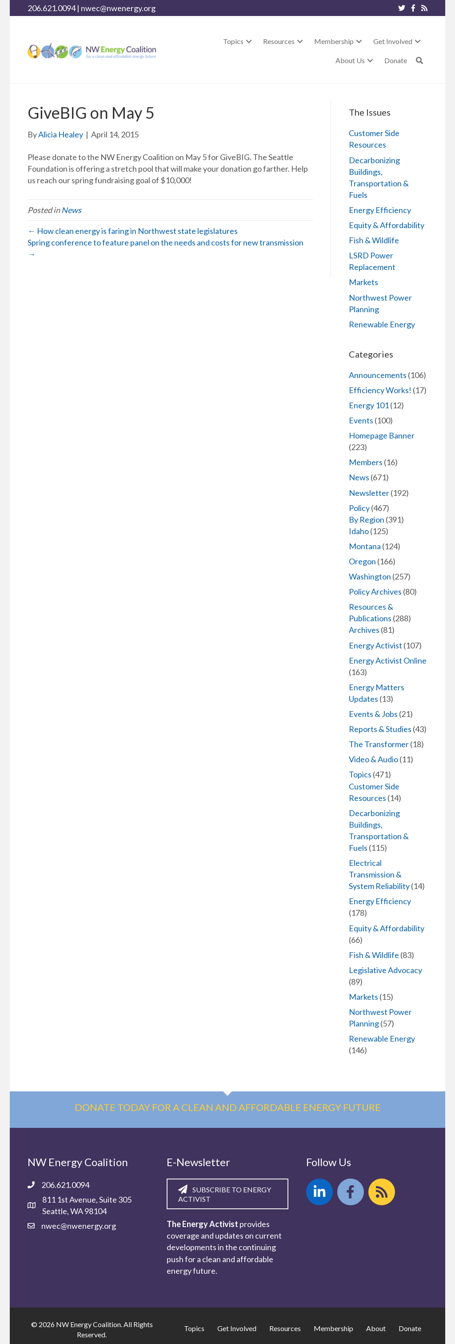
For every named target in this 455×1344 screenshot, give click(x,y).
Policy (359, 508)
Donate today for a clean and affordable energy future (228, 1107)
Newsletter (369, 493)
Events (361, 420)
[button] (248, 41)
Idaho (359, 531)
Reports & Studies (380, 729)
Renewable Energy (382, 324)
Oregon (362, 561)
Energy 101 (369, 405)
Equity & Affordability (386, 225)
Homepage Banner (382, 435)
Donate (410, 1328)
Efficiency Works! (380, 390)
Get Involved (236, 1328)
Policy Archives (375, 591)
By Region (366, 519)
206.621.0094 (52, 8)
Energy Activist (375, 645)
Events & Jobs (373, 714)
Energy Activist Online (388, 660)
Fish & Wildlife (374, 240)
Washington (370, 576)
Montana (365, 546)
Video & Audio (373, 759)
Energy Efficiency (380, 210)
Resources (285, 1328)
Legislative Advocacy (385, 970)
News (71, 210)
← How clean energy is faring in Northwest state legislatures (133, 231)
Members (366, 462)
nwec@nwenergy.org (118, 8)
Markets (363, 282)
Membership (333, 1328)
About (376, 1328)
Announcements (378, 375)
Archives (364, 630)
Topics (360, 774)
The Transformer (379, 744)
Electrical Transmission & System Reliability (379, 874)
